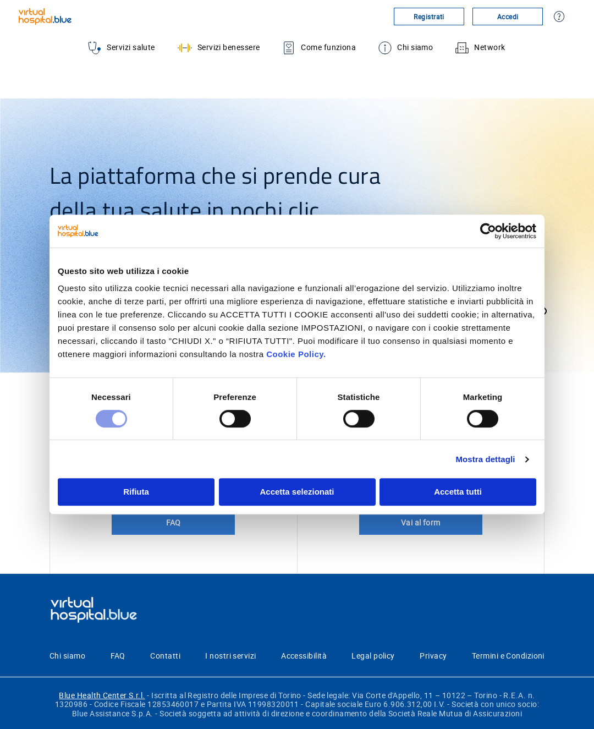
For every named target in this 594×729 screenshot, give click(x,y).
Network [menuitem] (480, 47)
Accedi (508, 16)
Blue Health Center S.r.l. (102, 695)
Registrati (429, 16)
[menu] (297, 47)
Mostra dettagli (485, 459)
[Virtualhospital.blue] (89, 16)
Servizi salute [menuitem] (121, 47)
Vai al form (421, 522)
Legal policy (372, 655)
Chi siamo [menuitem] (405, 47)
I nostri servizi (230, 655)
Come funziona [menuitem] (319, 47)
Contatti (165, 655)
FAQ (173, 522)
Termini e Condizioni (508, 655)
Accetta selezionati (297, 491)
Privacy (433, 655)
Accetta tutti (458, 491)
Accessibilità (304, 655)
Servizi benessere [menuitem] (219, 47)
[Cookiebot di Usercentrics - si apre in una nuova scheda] (488, 231)
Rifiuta (136, 491)
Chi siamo (67, 655)
